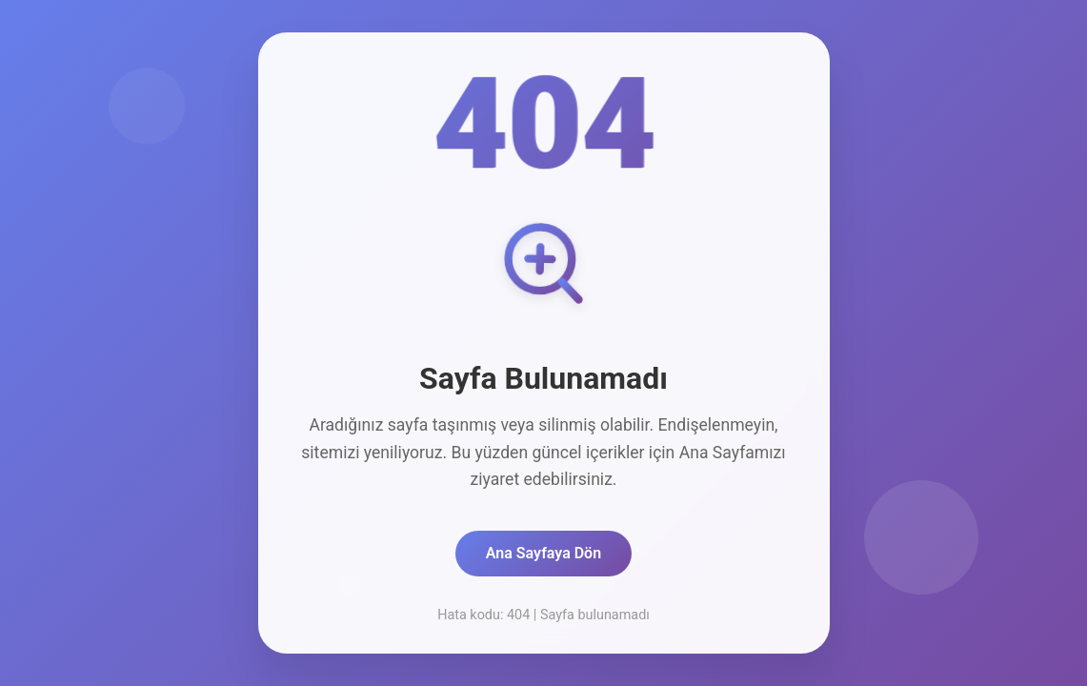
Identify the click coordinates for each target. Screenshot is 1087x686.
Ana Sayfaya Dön (543, 553)
